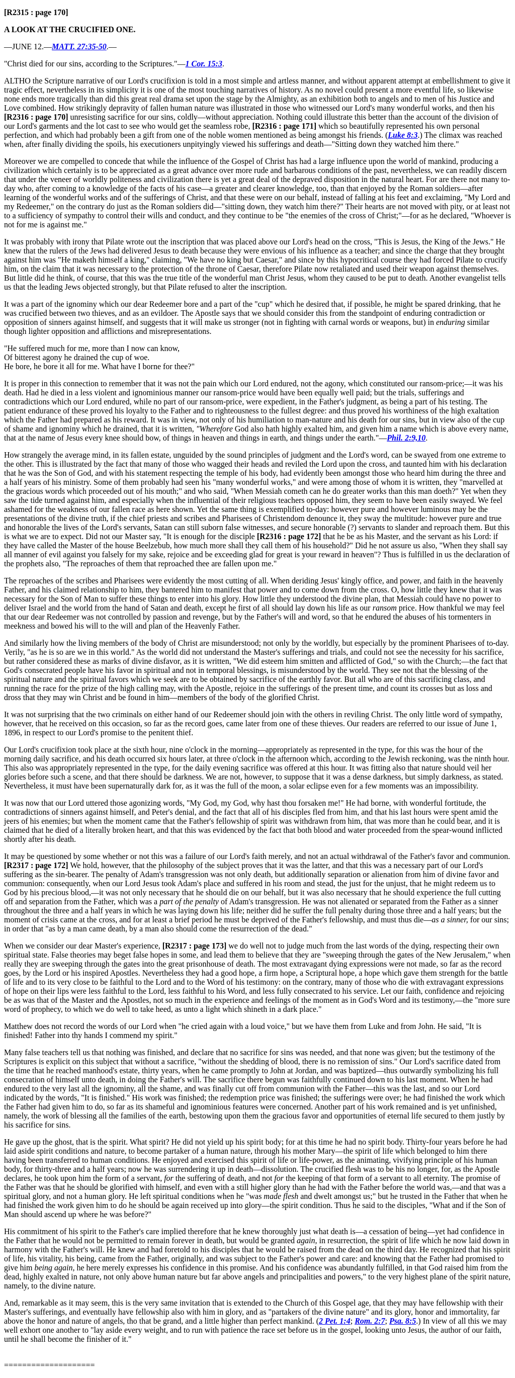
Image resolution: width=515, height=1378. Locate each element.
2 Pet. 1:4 (335, 1321)
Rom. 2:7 (370, 1321)
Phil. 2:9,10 (406, 438)
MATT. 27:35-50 (79, 46)
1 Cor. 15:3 (204, 63)
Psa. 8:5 (402, 1321)
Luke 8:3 (402, 135)
